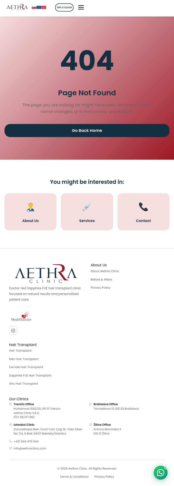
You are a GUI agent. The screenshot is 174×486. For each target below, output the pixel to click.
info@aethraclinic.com (30, 448)
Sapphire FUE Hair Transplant (30, 375)
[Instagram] (13, 331)
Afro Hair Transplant (23, 383)
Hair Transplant (20, 350)
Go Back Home (87, 130)
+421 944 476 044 (26, 441)
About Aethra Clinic (105, 271)
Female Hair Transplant (26, 367)
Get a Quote (64, 7)
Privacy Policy (101, 287)
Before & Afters (101, 279)
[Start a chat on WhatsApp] (161, 473)
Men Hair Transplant (24, 359)
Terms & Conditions (74, 476)
